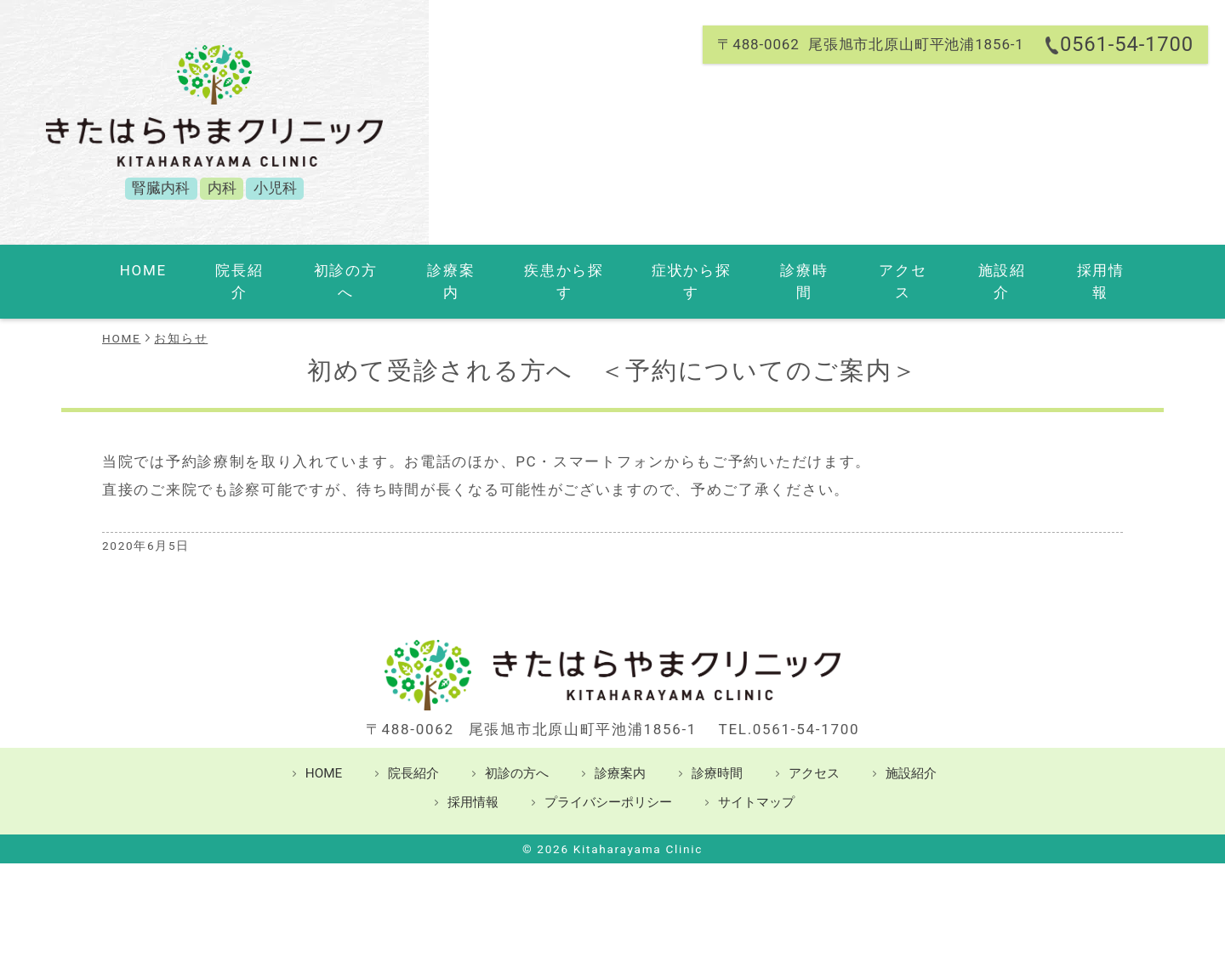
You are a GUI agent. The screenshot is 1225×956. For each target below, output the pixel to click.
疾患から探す (549, 270)
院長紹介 (242, 270)
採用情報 (1056, 270)
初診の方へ (341, 270)
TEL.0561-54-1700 (789, 706)
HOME (160, 270)
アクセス (874, 270)
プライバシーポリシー (608, 779)
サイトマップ (756, 779)
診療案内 (441, 270)
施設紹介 (965, 270)
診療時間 (782, 270)
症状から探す (674, 270)
